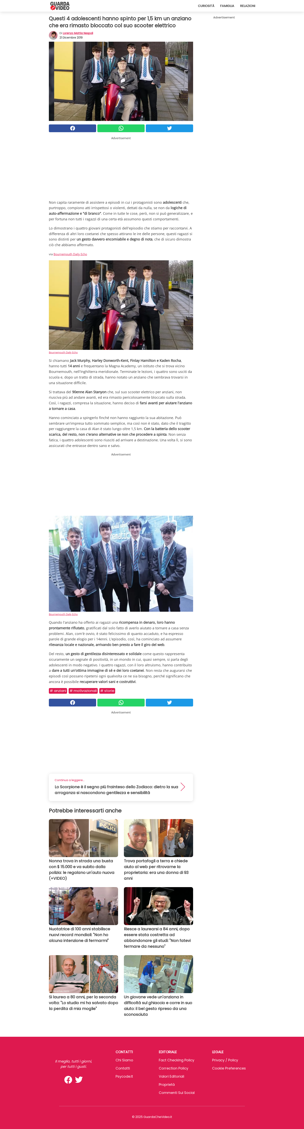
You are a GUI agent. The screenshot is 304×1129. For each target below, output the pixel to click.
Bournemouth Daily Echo (70, 254)
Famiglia (227, 6)
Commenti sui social (177, 1092)
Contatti (123, 1068)
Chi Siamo (124, 1060)
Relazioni (247, 6)
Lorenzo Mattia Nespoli (78, 33)
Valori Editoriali (171, 1076)
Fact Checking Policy (176, 1060)
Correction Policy (173, 1068)
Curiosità (206, 6)
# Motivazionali (83, 690)
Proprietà (167, 1084)
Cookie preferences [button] (229, 1068)
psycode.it (124, 1076)
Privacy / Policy (225, 1060)
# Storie (107, 690)
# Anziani (58, 690)
